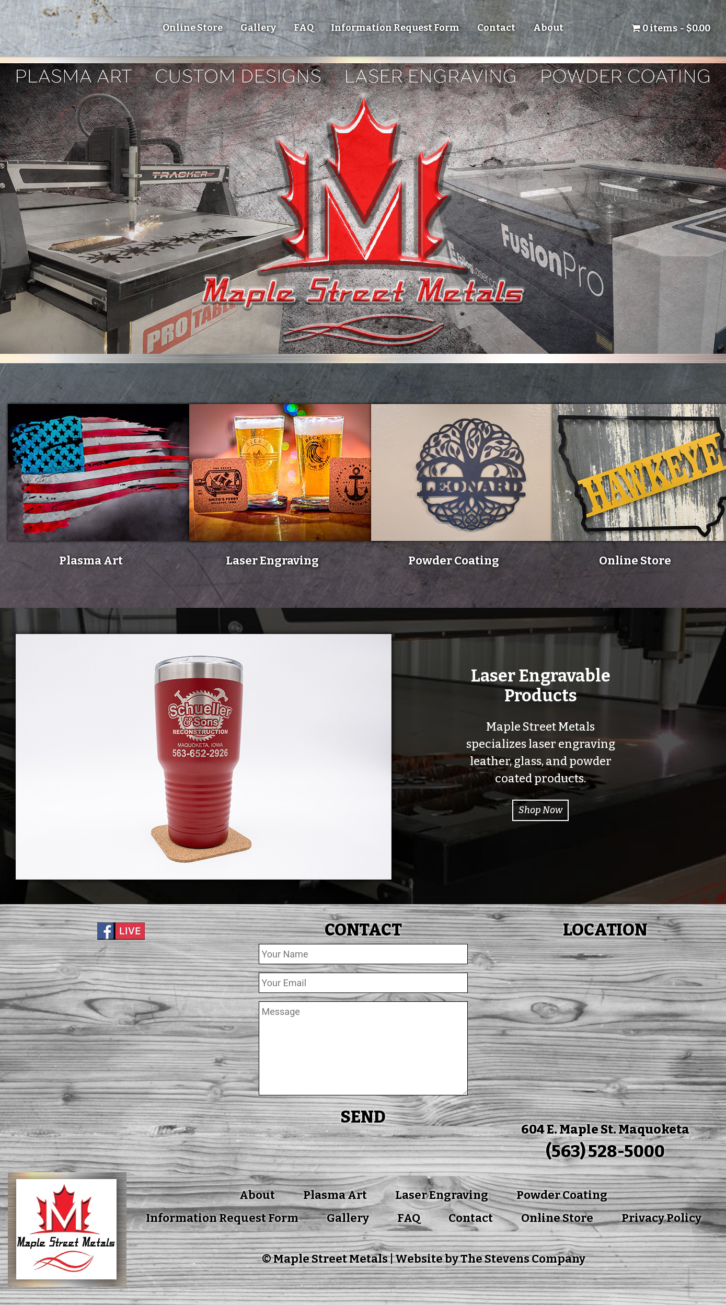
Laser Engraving (441, 1195)
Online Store (193, 27)
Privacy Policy (661, 1218)
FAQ (304, 27)
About (548, 27)
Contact (496, 27)
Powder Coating (561, 1195)
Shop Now (540, 810)
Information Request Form (395, 27)
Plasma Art (335, 1195)
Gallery (258, 27)
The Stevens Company (522, 1259)
